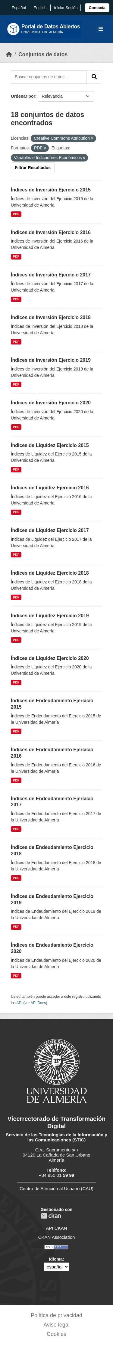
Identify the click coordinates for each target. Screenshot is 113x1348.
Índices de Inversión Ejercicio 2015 (51, 189)
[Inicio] (9, 54)
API (19, 1003)
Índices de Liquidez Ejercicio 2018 (50, 573)
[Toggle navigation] (101, 29)
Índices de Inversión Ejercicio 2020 (51, 402)
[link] (97, 7)
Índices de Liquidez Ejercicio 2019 (50, 615)
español (19, 7)
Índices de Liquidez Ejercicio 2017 (50, 530)
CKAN (51, 1216)
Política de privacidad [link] (56, 1315)
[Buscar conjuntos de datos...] (49, 76)
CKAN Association (56, 1237)
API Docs (38, 1003)
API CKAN (56, 1228)
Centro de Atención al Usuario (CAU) (56, 1188)
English (40, 7)
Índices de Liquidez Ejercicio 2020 (50, 658)
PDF (16, 214)
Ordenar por (23, 96)
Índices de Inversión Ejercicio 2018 (51, 317)
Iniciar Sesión (65, 7)
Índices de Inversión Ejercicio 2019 (51, 360)
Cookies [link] (56, 1334)
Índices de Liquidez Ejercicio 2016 (50, 487)
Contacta (97, 7)
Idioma (56, 1259)
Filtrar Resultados (33, 167)
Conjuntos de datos (42, 54)
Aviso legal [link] (56, 1325)
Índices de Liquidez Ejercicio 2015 (50, 445)
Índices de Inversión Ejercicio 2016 (51, 232)
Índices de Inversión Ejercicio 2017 (51, 274)
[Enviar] (94, 76)
